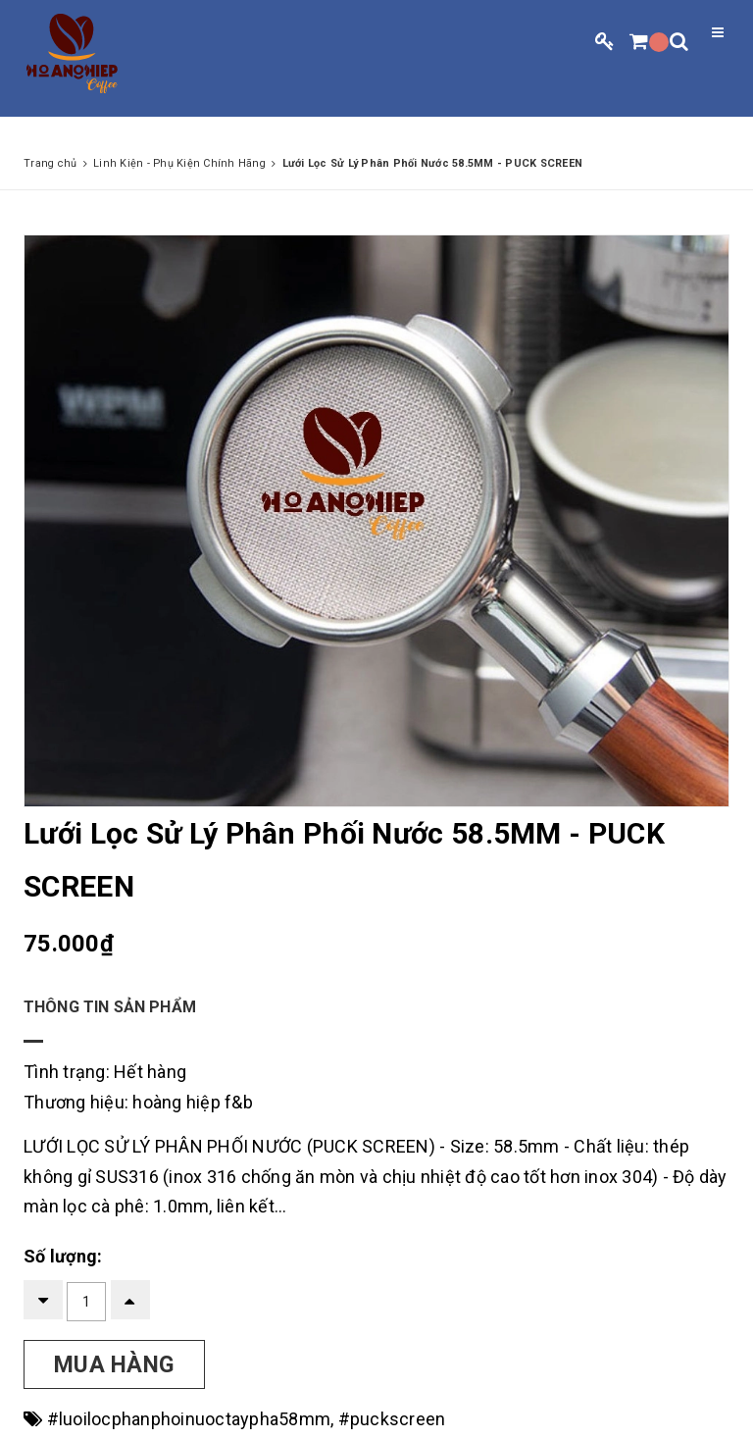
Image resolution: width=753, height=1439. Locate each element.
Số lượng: (63, 1256)
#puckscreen (392, 1419)
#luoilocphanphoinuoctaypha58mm (189, 1419)
